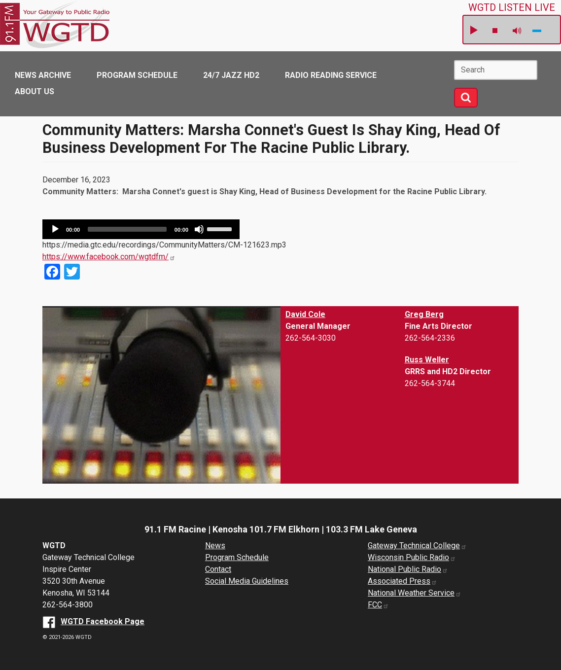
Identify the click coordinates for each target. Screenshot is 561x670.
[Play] (55, 229)
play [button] (473, 30)
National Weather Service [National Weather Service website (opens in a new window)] (414, 593)
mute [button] (517, 31)
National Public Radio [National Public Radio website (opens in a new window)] (408, 569)
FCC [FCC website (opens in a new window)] (378, 604)
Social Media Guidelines (246, 581)
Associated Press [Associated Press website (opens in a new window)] (402, 581)
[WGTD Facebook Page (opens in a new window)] (93, 621)
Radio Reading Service (331, 75)
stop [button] (495, 30)
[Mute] (199, 229)
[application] (141, 229)
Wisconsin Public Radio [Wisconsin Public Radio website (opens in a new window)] (412, 557)
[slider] (127, 229)
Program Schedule (137, 75)
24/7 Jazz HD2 (231, 75)
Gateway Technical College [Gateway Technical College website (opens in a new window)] (417, 545)
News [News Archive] (215, 545)
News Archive (43, 75)
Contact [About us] (218, 569)
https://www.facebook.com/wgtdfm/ (108, 256)
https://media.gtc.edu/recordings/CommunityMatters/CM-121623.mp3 (164, 244)
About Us (34, 91)
